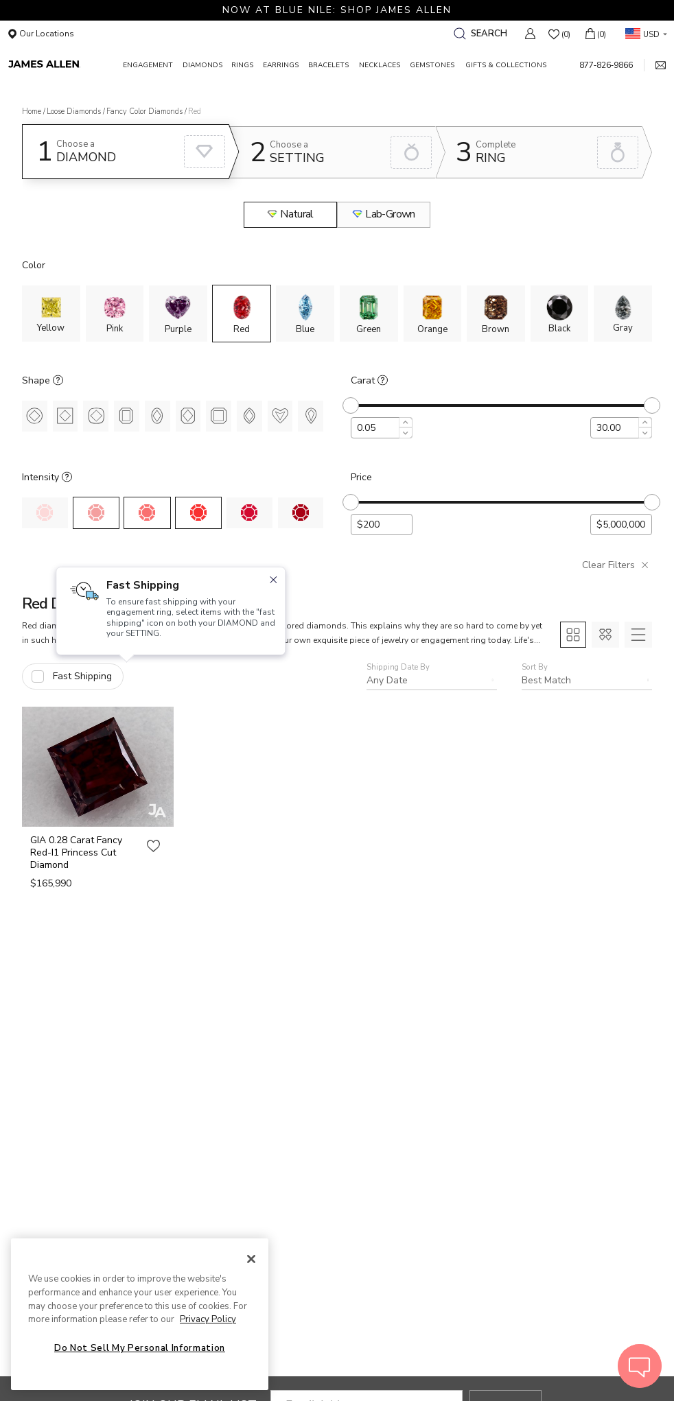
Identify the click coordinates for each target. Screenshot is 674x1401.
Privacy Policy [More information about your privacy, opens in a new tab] (208, 1319)
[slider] (350, 405)
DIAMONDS (202, 65)
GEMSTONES (432, 65)
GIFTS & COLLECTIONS (505, 65)
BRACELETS (328, 65)
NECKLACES (379, 65)
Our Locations (41, 33)
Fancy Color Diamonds (144, 111)
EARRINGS (281, 65)
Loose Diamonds (74, 111)
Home (31, 111)
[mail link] (655, 65)
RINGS (242, 65)
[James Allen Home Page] (63, 65)
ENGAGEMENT (148, 65)
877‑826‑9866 (606, 65)
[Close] (251, 1259)
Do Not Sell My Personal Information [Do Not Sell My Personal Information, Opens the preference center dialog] (139, 1348)
